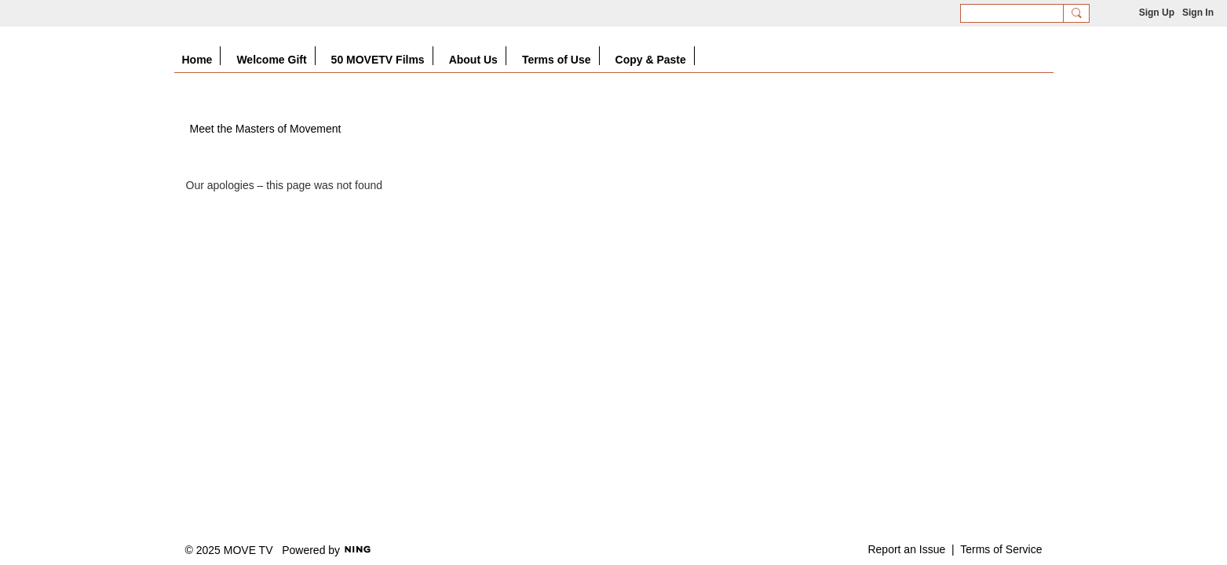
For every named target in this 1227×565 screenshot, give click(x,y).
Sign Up (1156, 12)
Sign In (1198, 12)
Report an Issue (906, 549)
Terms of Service (1001, 549)
